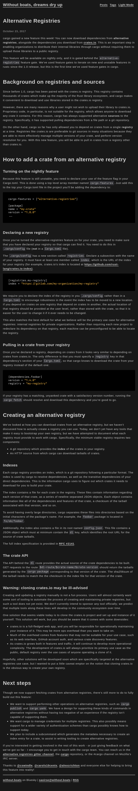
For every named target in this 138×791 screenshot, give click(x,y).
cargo (65, 752)
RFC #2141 (66, 541)
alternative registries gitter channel (28, 752)
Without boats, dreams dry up (32, 5)
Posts (104, 4)
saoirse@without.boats (54, 778)
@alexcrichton (69, 763)
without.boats (12, 778)
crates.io (90, 42)
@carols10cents (45, 763)
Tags (113, 4)
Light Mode (126, 4)
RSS (76, 778)
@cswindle (25, 763)
